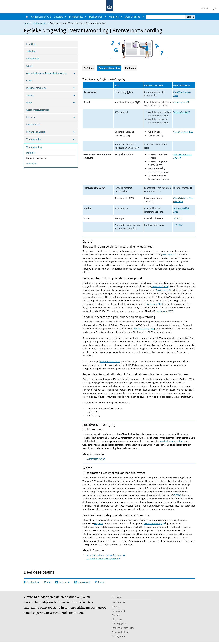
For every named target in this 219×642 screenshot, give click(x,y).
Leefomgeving (40, 23)
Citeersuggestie (119, 623)
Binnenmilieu (32, 58)
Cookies (115, 615)
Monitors (114, 16)
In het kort (31, 43)
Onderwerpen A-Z (41, 16)
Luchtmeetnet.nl (182, 187)
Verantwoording (34, 147)
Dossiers (58, 16)
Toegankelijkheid (120, 632)
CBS (131, 328)
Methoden (31, 163)
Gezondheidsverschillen (37, 109)
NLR (156, 261)
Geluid (29, 65)
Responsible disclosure (123, 627)
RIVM (137, 102)
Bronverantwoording (44, 158)
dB (177, 268)
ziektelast (148, 201)
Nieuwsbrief (125, 611)
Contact (204, 8)
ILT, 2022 (177, 218)
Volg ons (127, 636)
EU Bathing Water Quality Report (103, 558)
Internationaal (33, 124)
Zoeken (190, 16)
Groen (29, 80)
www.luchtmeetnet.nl (170, 441)
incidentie (182, 293)
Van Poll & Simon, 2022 (183, 131)
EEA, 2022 (178, 225)
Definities (30, 152)
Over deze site (132, 16)
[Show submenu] (66, 16)
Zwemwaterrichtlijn (154, 523)
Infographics (76, 16)
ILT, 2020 (176, 495)
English (214, 8)
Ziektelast (31, 51)
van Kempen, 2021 (181, 102)
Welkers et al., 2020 (181, 112)
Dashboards (95, 16)
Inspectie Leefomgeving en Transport (106, 555)
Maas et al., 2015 (180, 198)
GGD (127, 92)
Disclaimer (117, 619)
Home (27, 16)
